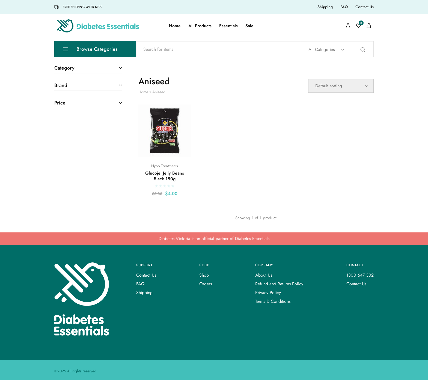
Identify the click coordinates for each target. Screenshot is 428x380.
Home (175, 26)
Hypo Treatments (164, 166)
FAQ (344, 7)
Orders (205, 284)
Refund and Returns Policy (279, 284)
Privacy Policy (268, 292)
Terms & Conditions (272, 301)
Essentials (228, 26)
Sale (249, 26)
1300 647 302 (360, 275)
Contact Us (364, 7)
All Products (200, 26)
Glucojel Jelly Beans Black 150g (164, 176)
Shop (204, 275)
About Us (263, 275)
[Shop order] (341, 86)
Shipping (325, 7)
